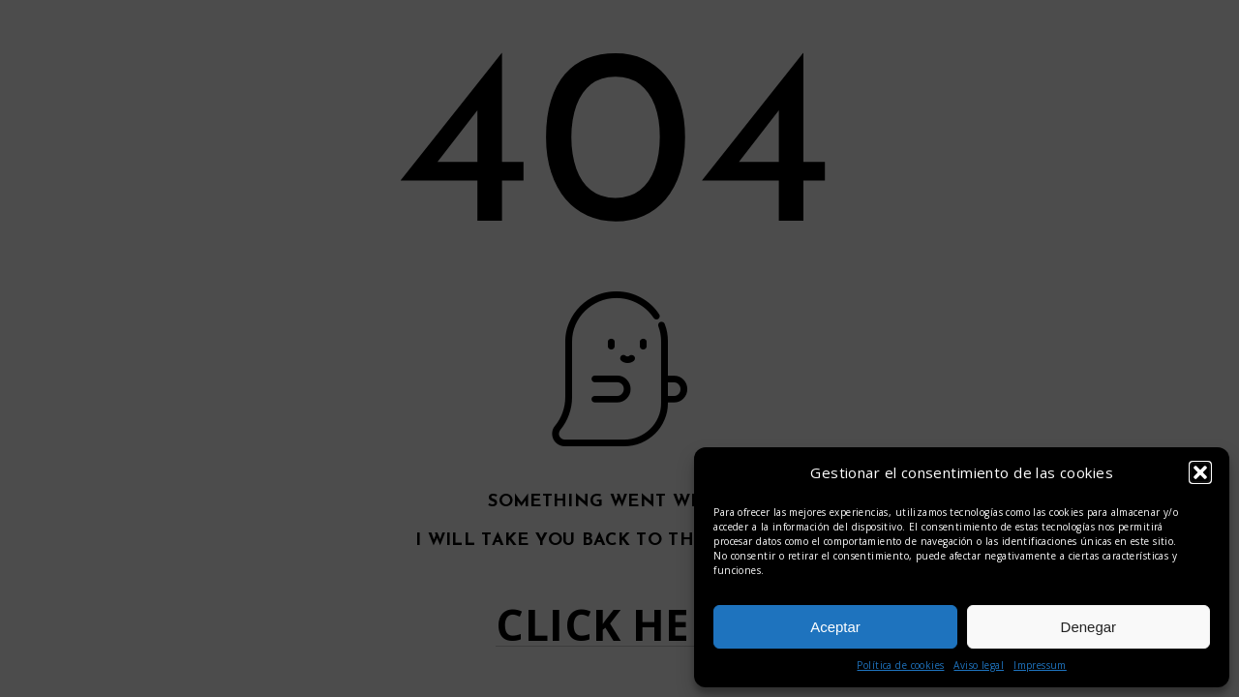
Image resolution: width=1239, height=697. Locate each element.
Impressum (1040, 665)
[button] (1200, 472)
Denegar (1089, 627)
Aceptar (835, 627)
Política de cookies (900, 665)
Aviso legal (978, 665)
